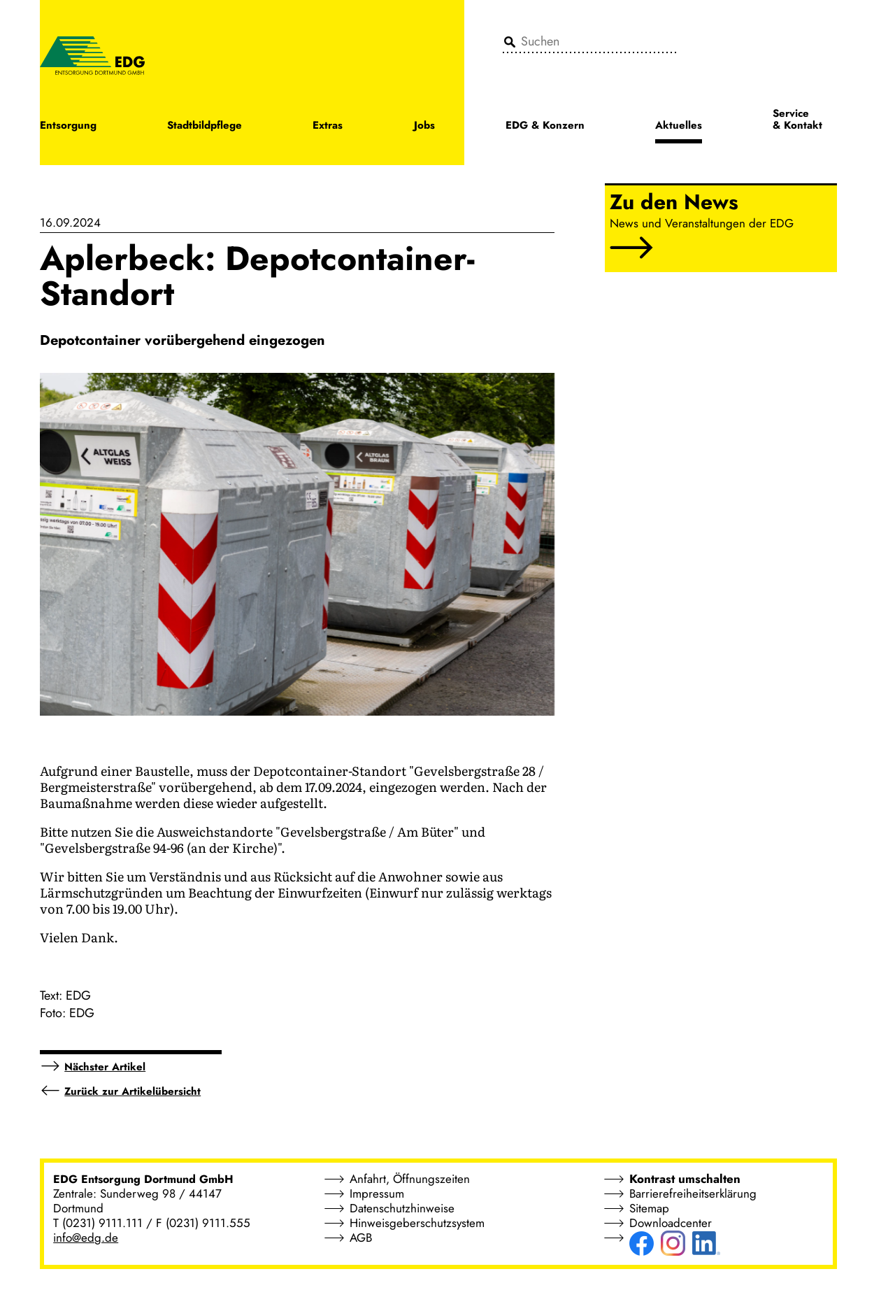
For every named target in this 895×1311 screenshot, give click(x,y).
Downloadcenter (670, 1222)
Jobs (424, 126)
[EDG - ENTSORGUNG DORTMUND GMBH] (92, 54)
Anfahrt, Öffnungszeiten (410, 1178)
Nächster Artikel (104, 1067)
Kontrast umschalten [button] (684, 1178)
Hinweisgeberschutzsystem (417, 1222)
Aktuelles (678, 126)
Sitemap (649, 1208)
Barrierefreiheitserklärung (693, 1193)
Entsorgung (68, 126)
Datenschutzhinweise (402, 1208)
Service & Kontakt (797, 120)
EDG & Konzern (545, 126)
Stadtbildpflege (204, 126)
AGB (361, 1237)
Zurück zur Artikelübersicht (132, 1091)
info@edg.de (85, 1237)
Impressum (377, 1193)
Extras (328, 126)
